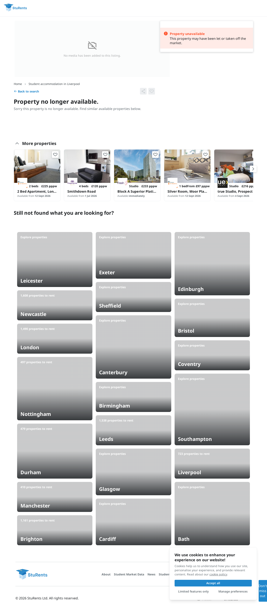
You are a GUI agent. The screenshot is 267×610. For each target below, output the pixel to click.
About (106, 574)
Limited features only (193, 591)
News (151, 574)
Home (18, 84)
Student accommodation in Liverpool (54, 84)
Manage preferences (233, 591)
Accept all (213, 583)
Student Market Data (129, 574)
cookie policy (218, 574)
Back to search (26, 91)
